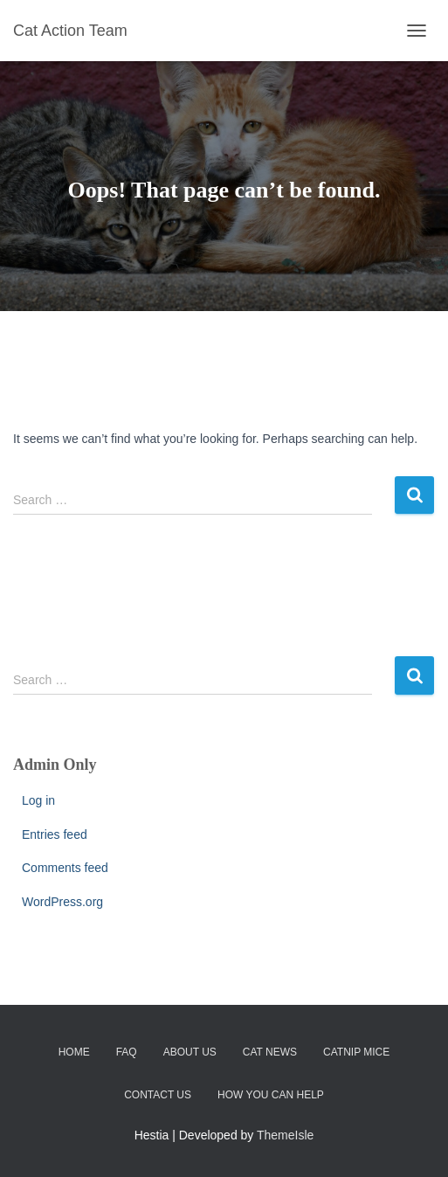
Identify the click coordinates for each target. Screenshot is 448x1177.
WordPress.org (62, 902)
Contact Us (157, 1095)
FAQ (126, 1052)
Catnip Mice (356, 1052)
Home (74, 1052)
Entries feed (54, 834)
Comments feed (65, 868)
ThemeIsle (285, 1135)
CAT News (270, 1052)
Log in (38, 800)
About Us (190, 1052)
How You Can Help (270, 1095)
